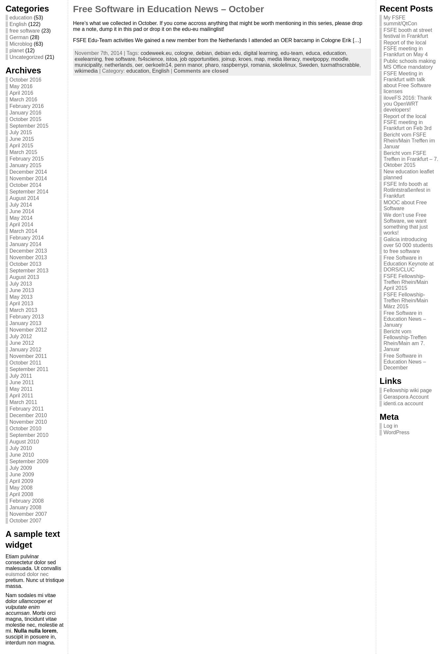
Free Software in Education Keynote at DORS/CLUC (408, 263)
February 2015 (27, 159)
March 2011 (24, 402)
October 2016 (25, 80)
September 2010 (29, 435)
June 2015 (22, 139)
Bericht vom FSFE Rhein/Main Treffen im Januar (409, 140)
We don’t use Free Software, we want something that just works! (405, 224)
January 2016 (25, 112)
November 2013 (28, 257)
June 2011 (22, 382)
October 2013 (25, 264)
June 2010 (22, 455)
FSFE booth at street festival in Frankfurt (407, 33)
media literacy (284, 59)
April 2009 (21, 481)
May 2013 (21, 297)
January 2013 (25, 323)
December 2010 (28, 415)
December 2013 (28, 251)
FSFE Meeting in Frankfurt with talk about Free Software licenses (407, 82)
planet (17, 50)
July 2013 (21, 284)
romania (260, 65)
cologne (183, 53)
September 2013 (29, 270)
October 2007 (25, 520)
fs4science (150, 59)
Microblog (21, 44)
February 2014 (27, 237)
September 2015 (29, 126)
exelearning (88, 59)
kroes (245, 59)
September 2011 (29, 369)
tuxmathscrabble (340, 65)
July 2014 (21, 205)
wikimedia (86, 71)
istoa (171, 59)
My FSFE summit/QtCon (400, 20)
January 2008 (25, 507)
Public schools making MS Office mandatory (409, 64)
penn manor (188, 65)
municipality (88, 65)
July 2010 (21, 448)
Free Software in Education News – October (168, 9)
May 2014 (21, 218)
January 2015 (25, 165)
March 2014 (24, 231)
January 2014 (25, 244)
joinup (229, 59)
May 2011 (21, 389)
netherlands (118, 65)
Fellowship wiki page (407, 390)
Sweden (308, 65)
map (259, 59)
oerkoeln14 (158, 65)
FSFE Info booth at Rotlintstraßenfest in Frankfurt (406, 190)
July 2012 (21, 336)
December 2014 (28, 172)
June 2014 (22, 211)
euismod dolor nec (27, 574)
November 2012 (28, 330)
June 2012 (22, 343)
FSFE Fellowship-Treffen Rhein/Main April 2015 (405, 282)
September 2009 (29, 461)
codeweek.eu (156, 53)
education (21, 17)
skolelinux (284, 65)
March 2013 (24, 310)
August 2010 (24, 441)
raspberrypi (235, 65)
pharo (212, 65)
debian (204, 53)
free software (25, 31)
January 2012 (25, 349)
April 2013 (21, 303)
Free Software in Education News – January (404, 319)
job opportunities (199, 59)
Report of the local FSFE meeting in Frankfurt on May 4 (405, 48)
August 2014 (24, 198)
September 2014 (29, 191)
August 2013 (24, 277)
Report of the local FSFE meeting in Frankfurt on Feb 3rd (407, 122)
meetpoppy (315, 59)
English (18, 24)
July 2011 (21, 376)
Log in (390, 426)
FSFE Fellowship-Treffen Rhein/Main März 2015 (405, 300)
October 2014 (25, 185)
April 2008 (21, 494)
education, (139, 71)
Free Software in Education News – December (404, 361)
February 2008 (27, 501)
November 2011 (28, 356)
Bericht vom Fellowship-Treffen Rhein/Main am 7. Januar (405, 340)
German (19, 37)
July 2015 (21, 132)
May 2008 (21, 487)
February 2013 (27, 316)
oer (139, 65)
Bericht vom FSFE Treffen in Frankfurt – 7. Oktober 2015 (410, 159)
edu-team (291, 53)
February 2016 (27, 106)
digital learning (260, 53)
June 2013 (22, 290)
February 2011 (27, 409)
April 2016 (21, 93)
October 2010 (25, 428)
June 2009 (22, 474)
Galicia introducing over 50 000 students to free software (407, 245)
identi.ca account (403, 403)
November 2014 (28, 178)
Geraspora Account (406, 397)
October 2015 (25, 119)
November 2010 (28, 422)
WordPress (396, 432)
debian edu (228, 53)
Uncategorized (26, 57)
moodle (339, 59)
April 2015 (21, 145)
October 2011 (25, 362)
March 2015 (24, 152)
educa (313, 53)
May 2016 (21, 86)
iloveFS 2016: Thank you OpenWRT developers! (407, 104)
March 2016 (24, 99)
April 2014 (21, 224)
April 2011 (21, 395)
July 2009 (21, 468)
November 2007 (28, 514)
